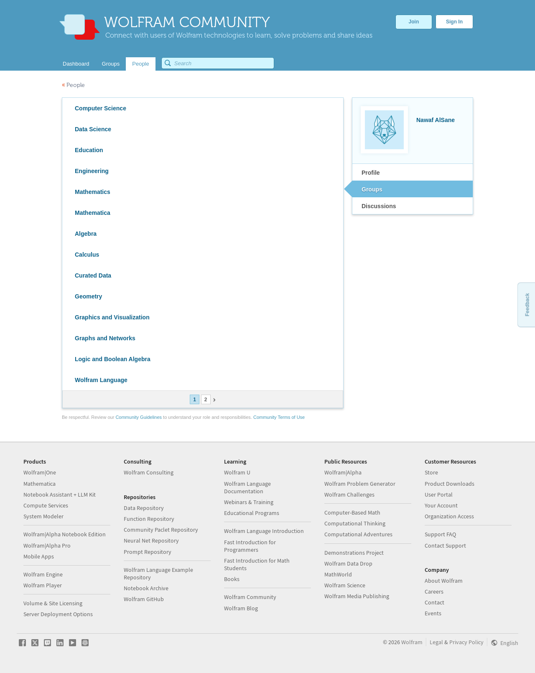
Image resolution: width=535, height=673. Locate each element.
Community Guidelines (138, 417)
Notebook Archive (146, 588)
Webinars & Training (248, 502)
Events (433, 613)
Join (414, 22)
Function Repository (149, 519)
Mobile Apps (38, 556)
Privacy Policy (466, 642)
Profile (371, 172)
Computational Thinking (354, 523)
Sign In (454, 22)
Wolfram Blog (241, 608)
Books (231, 579)
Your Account (441, 505)
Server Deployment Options (58, 614)
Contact (434, 602)
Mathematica (39, 483)
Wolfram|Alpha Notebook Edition (64, 534)
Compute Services (45, 505)
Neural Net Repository (151, 540)
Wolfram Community (250, 597)
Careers (434, 591)
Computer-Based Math (352, 512)
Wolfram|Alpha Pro (47, 545)
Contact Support (445, 545)
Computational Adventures (358, 534)
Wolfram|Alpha (343, 472)
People (73, 85)
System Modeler (43, 516)
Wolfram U (237, 472)
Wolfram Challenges (349, 494)
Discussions (379, 206)
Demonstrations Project (354, 552)
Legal (436, 642)
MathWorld (338, 574)
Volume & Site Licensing (52, 603)
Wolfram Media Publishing (356, 596)
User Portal (439, 494)
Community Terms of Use (279, 417)
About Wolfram (444, 580)
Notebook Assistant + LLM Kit (59, 494)
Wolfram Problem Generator (359, 483)
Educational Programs (251, 513)
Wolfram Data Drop (348, 563)
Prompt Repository (147, 552)
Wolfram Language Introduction (264, 531)
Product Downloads (449, 483)
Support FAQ (440, 534)
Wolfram (412, 642)
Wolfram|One (39, 472)
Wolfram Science (344, 585)
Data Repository (144, 508)
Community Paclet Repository (161, 529)
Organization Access (449, 516)
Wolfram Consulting (148, 472)
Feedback (527, 304)
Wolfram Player (42, 585)
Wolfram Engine (43, 574)
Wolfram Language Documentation (247, 487)
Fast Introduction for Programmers (250, 545)
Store (431, 472)
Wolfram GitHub (144, 599)
